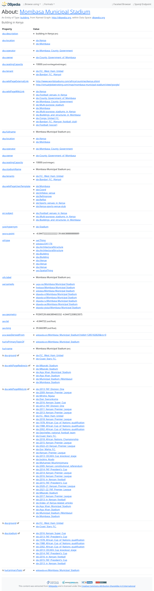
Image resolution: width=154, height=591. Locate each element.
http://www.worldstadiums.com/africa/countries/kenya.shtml (68, 81)
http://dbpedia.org (61, 17)
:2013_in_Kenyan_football (51, 499)
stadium (10, 533)
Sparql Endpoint (142, 4)
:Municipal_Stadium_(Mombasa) (54, 378)
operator (8, 50)
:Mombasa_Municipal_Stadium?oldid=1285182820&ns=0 (71, 334)
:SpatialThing (44, 270)
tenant (7, 71)
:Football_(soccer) (46, 124)
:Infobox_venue (45, 192)
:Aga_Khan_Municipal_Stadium (53, 372)
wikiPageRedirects (16, 365)
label (6, 277)
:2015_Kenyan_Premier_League (54, 442)
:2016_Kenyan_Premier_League (54, 476)
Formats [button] (48, 4)
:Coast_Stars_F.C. (46, 358)
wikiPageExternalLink (15, 81)
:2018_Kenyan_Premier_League (54, 419)
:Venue (41, 260)
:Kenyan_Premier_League (50, 452)
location (8, 40)
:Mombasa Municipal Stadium (55, 284)
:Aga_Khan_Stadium (48, 375)
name (7, 348)
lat (5, 321)
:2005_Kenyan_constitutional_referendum (59, 466)
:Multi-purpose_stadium (50, 104)
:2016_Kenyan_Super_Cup (51, 402)
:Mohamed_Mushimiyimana (52, 462)
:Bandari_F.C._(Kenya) (48, 74)
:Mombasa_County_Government (54, 50)
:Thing (41, 240)
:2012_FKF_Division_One (50, 405)
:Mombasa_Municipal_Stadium (57, 341)
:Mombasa (43, 43)
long (6, 328)
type (6, 240)
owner (7, 57)
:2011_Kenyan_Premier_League (54, 409)
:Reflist (41, 199)
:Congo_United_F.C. (47, 118)
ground (10, 355)
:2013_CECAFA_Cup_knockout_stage (56, 456)
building (24, 17)
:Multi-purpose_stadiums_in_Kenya (56, 111)
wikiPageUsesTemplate (16, 186)
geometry (9, 314)
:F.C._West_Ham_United (49, 71)
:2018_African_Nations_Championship (57, 439)
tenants (8, 176)
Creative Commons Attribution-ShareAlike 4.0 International (108, 586)
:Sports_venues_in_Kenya (50, 203)
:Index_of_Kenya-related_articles (54, 502)
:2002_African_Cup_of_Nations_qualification (60, 429)
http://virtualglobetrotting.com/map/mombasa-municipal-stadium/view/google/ (78, 84)
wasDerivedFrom (13, 334)
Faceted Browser (121, 4)
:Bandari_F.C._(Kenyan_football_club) (56, 121)
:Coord (41, 189)
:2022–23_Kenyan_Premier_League (55, 446)
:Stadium (42, 226)
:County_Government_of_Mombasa (56, 57)
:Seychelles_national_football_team (55, 432)
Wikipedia (53, 586)
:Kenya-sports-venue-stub (51, 206)
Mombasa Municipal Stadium (55, 11)
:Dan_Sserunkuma (47, 399)
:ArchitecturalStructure (49, 247)
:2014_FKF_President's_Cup (51, 469)
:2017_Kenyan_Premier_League (54, 496)
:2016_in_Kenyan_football (51, 479)
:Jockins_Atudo (45, 459)
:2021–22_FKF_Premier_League (53, 489)
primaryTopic (13, 570)
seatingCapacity (12, 64)
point (8, 233)
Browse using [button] (31, 4)
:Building (42, 253)
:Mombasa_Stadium (48, 382)
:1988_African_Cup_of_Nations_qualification (60, 425)
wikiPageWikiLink (13, 91)
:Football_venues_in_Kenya (51, 94)
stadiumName (11, 169)
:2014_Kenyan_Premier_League (54, 472)
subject (7, 213)
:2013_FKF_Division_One (50, 389)
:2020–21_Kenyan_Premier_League (55, 486)
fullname (9, 131)
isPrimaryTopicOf (13, 341)
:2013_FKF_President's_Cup (51, 536)
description (10, 33)
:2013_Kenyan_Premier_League (54, 412)
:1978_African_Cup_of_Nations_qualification (60, 422)
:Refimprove (44, 196)
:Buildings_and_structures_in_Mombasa (58, 114)
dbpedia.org (98, 17)
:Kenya (41, 40)
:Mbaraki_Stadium (47, 365)
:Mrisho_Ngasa (45, 395)
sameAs (8, 284)
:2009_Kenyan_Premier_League (54, 392)
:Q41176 (44, 243)
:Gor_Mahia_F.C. (46, 449)
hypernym (10, 226)
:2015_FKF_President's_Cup (51, 482)
